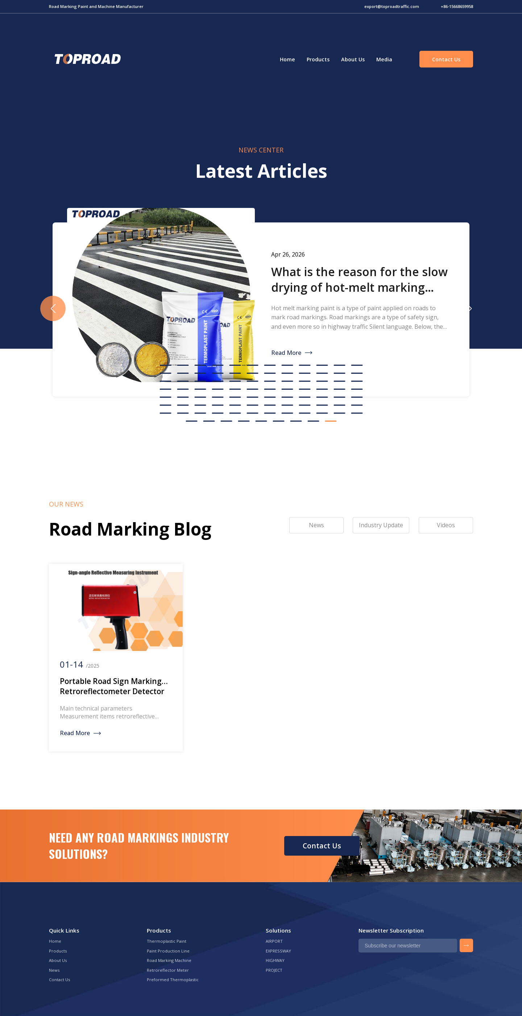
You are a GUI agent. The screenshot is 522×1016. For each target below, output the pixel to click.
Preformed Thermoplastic (173, 979)
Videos (446, 525)
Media (384, 59)
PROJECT (274, 970)
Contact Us (446, 59)
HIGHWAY (275, 960)
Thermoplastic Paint (166, 941)
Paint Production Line (168, 951)
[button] (469, 308)
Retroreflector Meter (168, 970)
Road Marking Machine (169, 960)
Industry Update (381, 525)
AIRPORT (274, 941)
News (54, 970)
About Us (353, 59)
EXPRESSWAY (278, 951)
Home (287, 59)
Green (86, 59)
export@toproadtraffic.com (391, 6)
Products (318, 59)
